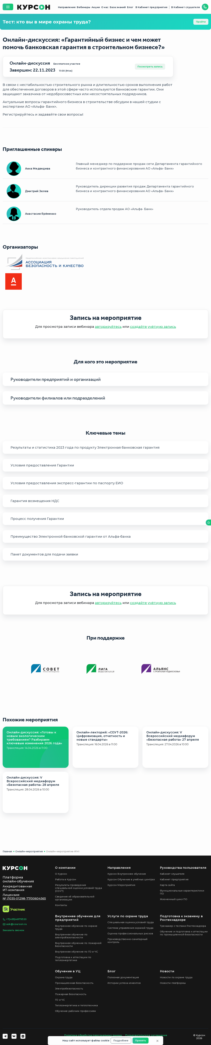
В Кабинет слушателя (185, 7)
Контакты (61, 905)
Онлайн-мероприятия (29, 851)
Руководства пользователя (183, 868)
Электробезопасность (69, 988)
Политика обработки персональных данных (93, 1035)
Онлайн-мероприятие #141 (62, 851)
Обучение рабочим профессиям (75, 1011)
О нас (104, 7)
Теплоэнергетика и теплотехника (76, 1005)
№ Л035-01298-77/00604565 (24, 898)
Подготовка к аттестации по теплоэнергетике (73, 959)
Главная (7, 851)
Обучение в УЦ (68, 971)
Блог (130, 7)
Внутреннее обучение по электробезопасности (71, 936)
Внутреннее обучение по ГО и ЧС (76, 951)
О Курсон (61, 873)
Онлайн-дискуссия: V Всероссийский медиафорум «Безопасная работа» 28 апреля (33, 781)
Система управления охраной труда (130, 927)
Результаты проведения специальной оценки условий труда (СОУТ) (78, 888)
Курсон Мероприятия (121, 885)
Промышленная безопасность (74, 983)
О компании (65, 868)
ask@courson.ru (15, 924)
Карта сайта (167, 885)
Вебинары (83, 7)
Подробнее (120, 1040)
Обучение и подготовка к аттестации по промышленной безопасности (184, 933)
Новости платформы (173, 983)
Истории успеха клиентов (124, 983)
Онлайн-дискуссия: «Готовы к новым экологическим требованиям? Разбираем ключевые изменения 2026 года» (34, 738)
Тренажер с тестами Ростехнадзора (183, 925)
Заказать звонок (13, 930)
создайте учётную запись (153, 327)
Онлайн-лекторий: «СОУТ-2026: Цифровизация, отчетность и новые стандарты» (102, 736)
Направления (66, 7)
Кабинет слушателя (172, 873)
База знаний (118, 7)
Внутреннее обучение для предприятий (77, 918)
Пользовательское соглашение (146, 1035)
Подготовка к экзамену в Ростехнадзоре (181, 918)
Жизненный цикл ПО (173, 899)
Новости (167, 971)
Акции (95, 7)
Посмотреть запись (150, 66)
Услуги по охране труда (127, 916)
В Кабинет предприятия (151, 7)
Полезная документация (123, 977)
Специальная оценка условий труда (130, 922)
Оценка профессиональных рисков (130, 933)
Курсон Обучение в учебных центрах (131, 879)
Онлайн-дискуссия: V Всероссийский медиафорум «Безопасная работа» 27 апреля (172, 736)
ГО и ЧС (60, 999)
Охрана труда (64, 977)
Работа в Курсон (65, 879)
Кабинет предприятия (174, 879)
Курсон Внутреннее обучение (126, 873)
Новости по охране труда (176, 977)
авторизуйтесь (108, 327)
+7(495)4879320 (15, 919)
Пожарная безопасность (70, 994)
